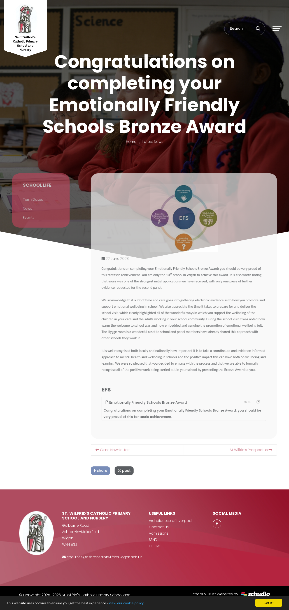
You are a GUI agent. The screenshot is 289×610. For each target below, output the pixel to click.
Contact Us (159, 527)
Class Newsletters (119, 449)
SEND (153, 539)
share (106, 470)
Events (22, 217)
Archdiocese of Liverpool (170, 520)
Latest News (152, 141)
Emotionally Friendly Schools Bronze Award (152, 402)
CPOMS (155, 546)
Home (131, 141)
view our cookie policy (126, 603)
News (21, 208)
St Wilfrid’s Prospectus (257, 449)
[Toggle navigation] (277, 28)
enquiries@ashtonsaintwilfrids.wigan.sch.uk (104, 557)
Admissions (158, 533)
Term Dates (27, 199)
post (130, 470)
